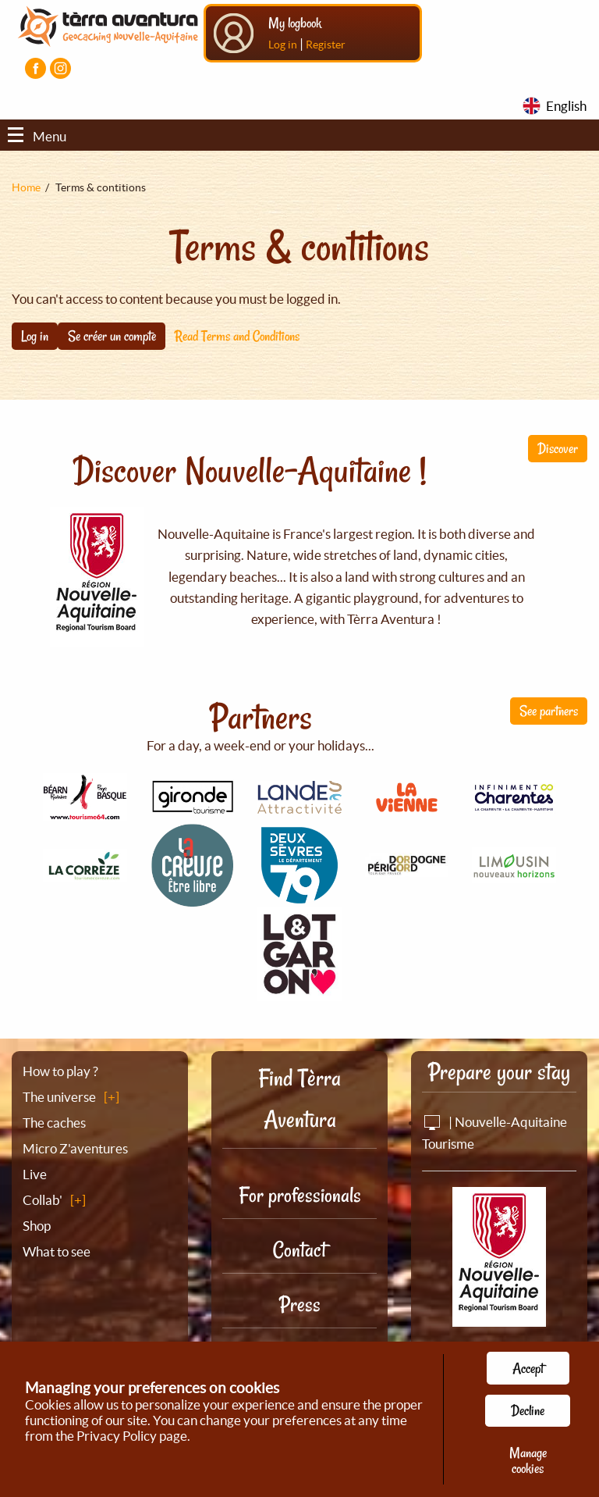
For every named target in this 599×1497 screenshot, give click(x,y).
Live (35, 1174)
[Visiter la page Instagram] (60, 68)
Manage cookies (528, 1460)
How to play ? (60, 1071)
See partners (548, 710)
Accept (528, 1368)
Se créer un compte (112, 335)
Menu (37, 136)
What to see (56, 1251)
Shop (37, 1225)
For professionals (300, 1195)
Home (26, 187)
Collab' (42, 1199)
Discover (557, 448)
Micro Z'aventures (75, 1148)
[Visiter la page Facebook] (35, 68)
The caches (54, 1122)
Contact (299, 1249)
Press (300, 1304)
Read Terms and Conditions (237, 335)
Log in (282, 44)
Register (326, 44)
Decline (527, 1410)
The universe (59, 1096)
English (566, 105)
